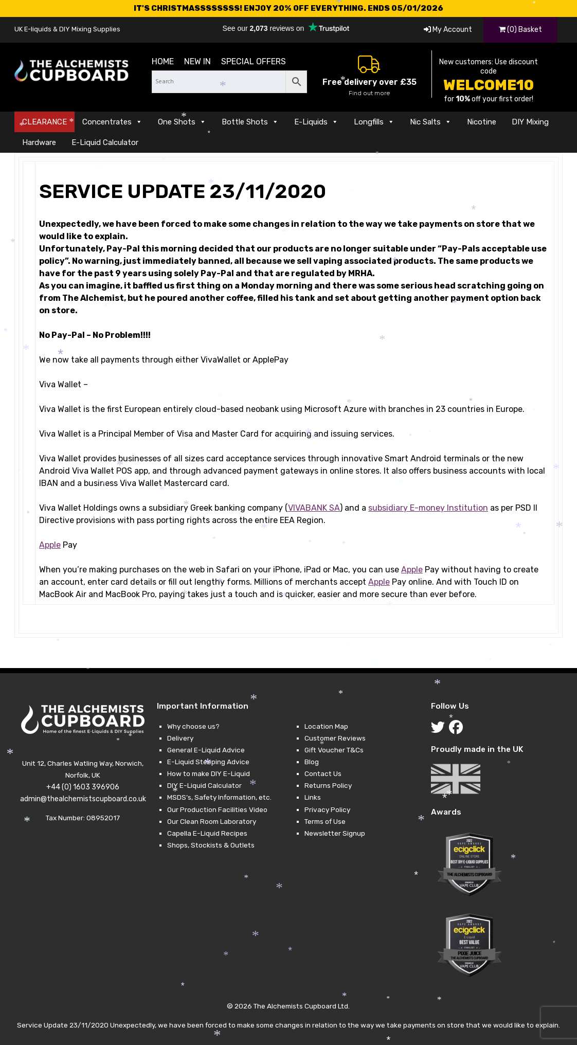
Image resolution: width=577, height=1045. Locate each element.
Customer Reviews (335, 738)
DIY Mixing (530, 122)
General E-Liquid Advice (206, 750)
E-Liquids (316, 122)
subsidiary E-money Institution (428, 508)
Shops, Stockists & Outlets (211, 845)
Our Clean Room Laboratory (211, 821)
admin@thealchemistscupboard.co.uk (83, 799)
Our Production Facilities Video (217, 809)
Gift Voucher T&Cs (334, 750)
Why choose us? (193, 726)
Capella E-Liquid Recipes (207, 833)
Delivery (180, 738)
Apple (50, 545)
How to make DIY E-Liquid (208, 773)
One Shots (182, 122)
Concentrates (112, 122)
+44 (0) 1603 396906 (82, 787)
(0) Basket (520, 29)
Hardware (39, 142)
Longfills (374, 122)
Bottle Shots (250, 122)
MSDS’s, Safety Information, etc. (219, 797)
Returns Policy (328, 785)
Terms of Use (325, 821)
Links (312, 797)
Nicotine (481, 122)
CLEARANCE (44, 122)
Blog (311, 762)
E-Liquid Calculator (104, 142)
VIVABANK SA (314, 508)
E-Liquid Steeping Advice (208, 762)
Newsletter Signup (334, 833)
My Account (448, 29)
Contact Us (322, 773)
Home (163, 61)
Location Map (326, 726)
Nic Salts (431, 122)
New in (197, 61)
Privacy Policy (327, 809)
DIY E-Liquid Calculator (204, 785)
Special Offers (253, 61)
